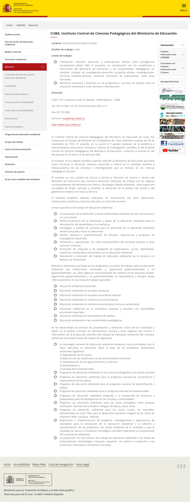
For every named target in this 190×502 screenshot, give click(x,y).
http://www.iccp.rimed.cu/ (66, 124)
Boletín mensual (13, 51)
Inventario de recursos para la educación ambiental (19, 76)
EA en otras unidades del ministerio (22, 179)
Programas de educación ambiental (22, 134)
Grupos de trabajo (14, 141)
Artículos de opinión (15, 171)
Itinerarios (10, 164)
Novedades (10, 85)
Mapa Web (39, 464)
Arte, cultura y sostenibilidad (19, 110)
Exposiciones (11, 156)
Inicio (7, 464)
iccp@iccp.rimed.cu (74, 118)
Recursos (33, 25)
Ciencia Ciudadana (14, 126)
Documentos (11, 118)
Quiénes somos (12, 34)
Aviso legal (82, 464)
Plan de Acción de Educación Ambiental (19, 43)
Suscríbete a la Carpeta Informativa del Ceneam (168, 68)
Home (9, 25)
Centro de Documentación (18, 149)
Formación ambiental (15, 59)
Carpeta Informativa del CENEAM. (168, 54)
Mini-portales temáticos (16, 94)
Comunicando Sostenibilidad (19, 102)
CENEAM (20, 25)
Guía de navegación (61, 464)
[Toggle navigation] (183, 8)
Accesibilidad (21, 464)
